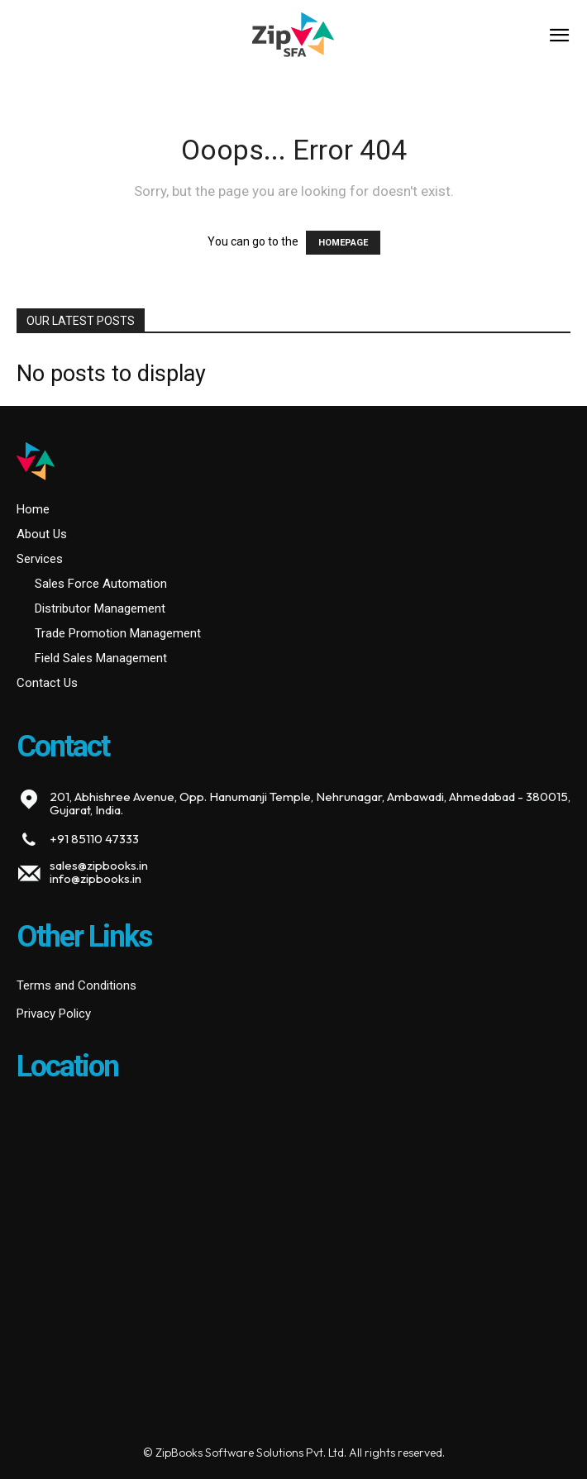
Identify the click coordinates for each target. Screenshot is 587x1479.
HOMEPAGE (343, 242)
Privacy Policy (54, 1013)
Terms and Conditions (76, 985)
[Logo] (293, 36)
